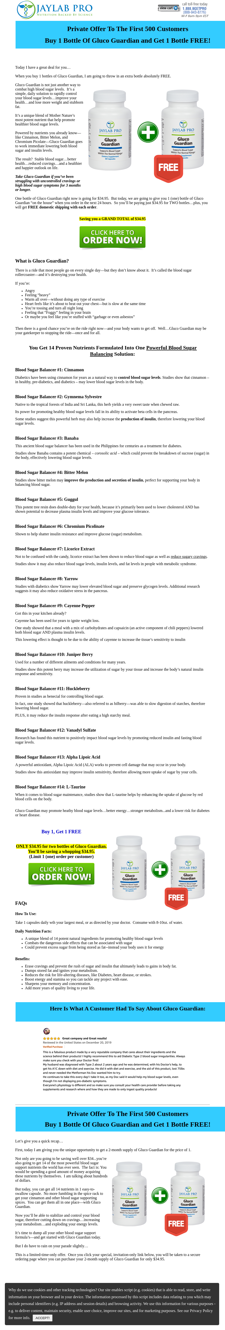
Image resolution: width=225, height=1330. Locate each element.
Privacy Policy (201, 1311)
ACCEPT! (43, 1318)
